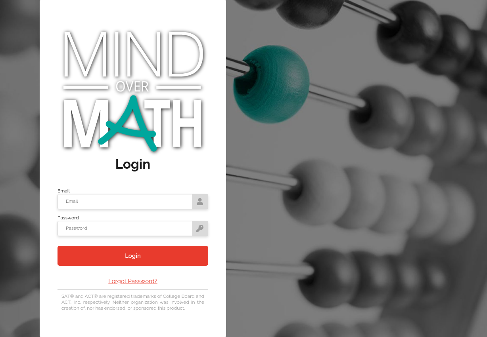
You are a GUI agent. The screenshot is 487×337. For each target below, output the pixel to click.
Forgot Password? (132, 281)
